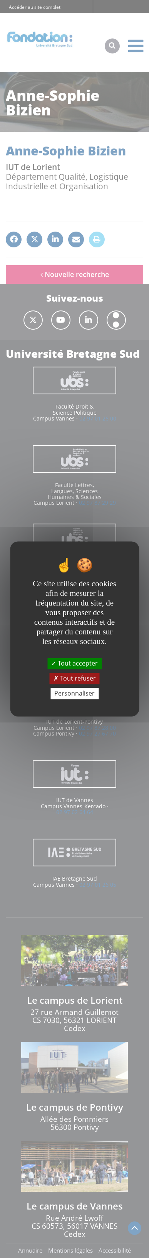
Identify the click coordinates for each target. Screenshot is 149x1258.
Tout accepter (74, 663)
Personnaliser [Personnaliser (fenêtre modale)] (74, 693)
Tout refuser (75, 678)
